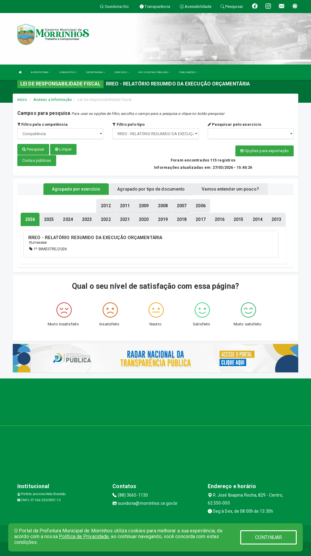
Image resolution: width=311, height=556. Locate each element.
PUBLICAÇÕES (188, 72)
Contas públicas (36, 160)
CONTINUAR (268, 537)
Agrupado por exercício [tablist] (76, 188)
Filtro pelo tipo (128, 124)
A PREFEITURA (40, 72)
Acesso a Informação (52, 99)
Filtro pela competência (42, 124)
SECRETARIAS (95, 72)
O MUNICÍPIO (68, 72)
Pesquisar (33, 149)
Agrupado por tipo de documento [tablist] (151, 188)
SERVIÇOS (121, 72)
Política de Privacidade (84, 536)
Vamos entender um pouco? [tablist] (230, 188)
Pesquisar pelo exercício (234, 124)
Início (22, 99)
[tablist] (30, 219)
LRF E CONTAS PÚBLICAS (154, 72)
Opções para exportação (264, 150)
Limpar (63, 149)
